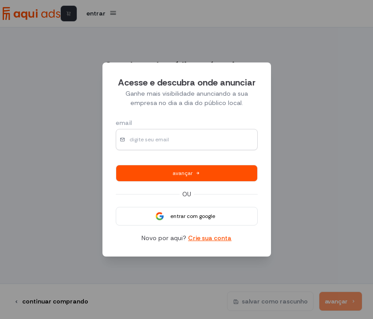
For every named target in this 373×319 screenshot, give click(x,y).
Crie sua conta (210, 238)
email (124, 123)
